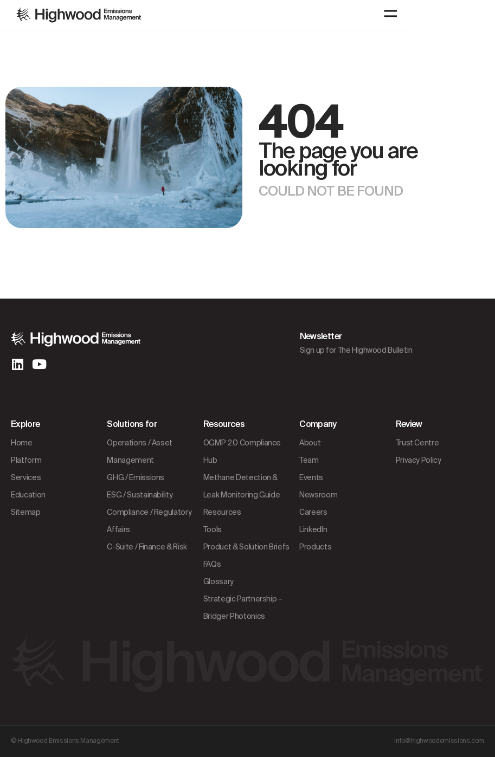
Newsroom (318, 495)
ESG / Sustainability (139, 495)
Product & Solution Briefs (246, 547)
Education (28, 495)
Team (309, 460)
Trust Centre (417, 443)
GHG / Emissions (135, 477)
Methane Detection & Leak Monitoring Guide (241, 486)
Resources (222, 512)
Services (26, 477)
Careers (313, 512)
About (309, 443)
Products (315, 547)
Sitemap (26, 512)
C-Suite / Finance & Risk (147, 547)
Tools (212, 529)
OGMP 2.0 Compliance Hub (242, 451)
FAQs (212, 564)
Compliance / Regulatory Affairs (149, 520)
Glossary (218, 581)
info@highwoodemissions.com (439, 740)
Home (22, 443)
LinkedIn (313, 529)
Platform (26, 460)
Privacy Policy (418, 460)
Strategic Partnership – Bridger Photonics (242, 607)
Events (311, 477)
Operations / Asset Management (139, 451)
